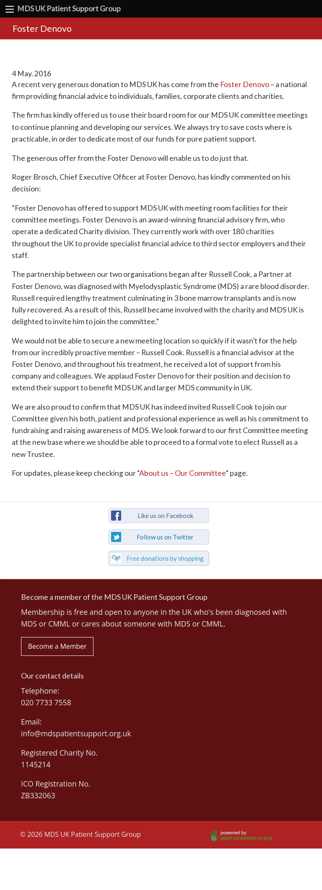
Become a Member (57, 646)
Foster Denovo (244, 84)
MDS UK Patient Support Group (69, 8)
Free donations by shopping (165, 558)
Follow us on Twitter (165, 537)
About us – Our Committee (182, 473)
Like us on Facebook (165, 515)
